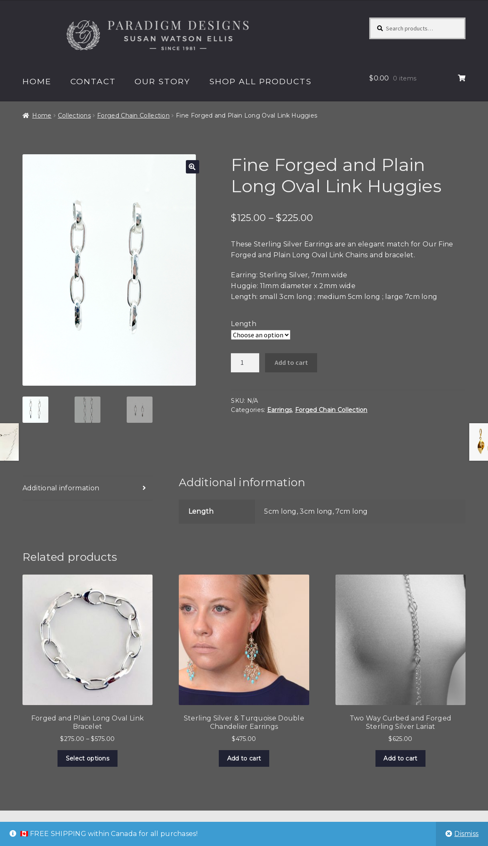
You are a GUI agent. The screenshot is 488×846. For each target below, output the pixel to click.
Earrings (279, 410)
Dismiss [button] (466, 834)
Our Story (162, 81)
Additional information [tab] (61, 488)
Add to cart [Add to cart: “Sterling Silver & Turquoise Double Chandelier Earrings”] (244, 758)
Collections (74, 115)
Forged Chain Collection (133, 115)
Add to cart (291, 362)
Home (37, 81)
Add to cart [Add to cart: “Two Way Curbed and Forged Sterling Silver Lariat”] (400, 758)
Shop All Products (260, 81)
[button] (192, 166)
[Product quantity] (245, 362)
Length (243, 324)
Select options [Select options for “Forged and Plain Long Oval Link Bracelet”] (87, 758)
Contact (93, 81)
